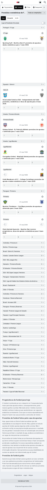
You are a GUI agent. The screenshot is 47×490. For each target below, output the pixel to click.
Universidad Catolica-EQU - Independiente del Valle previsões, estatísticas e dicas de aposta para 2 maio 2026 (22, 102)
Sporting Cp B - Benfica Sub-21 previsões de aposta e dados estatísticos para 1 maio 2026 (22, 44)
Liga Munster (7, 147)
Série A (5, 90)
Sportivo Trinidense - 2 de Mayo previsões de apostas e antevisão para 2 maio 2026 (22, 207)
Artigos (31, 475)
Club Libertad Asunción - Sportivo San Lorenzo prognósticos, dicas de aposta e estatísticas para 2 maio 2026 (23, 231)
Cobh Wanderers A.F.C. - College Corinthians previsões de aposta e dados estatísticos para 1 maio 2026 (23, 180)
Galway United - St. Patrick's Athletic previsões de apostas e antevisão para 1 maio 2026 (23, 130)
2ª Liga (5, 33)
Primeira (6, 196)
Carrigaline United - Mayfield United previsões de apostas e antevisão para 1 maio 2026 (23, 157)
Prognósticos (18, 475)
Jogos (25, 475)
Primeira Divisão (8, 119)
